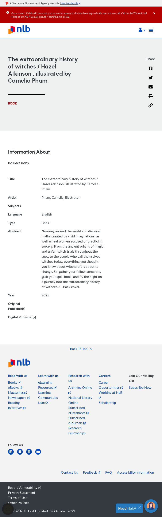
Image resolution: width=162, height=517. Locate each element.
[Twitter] (150, 80)
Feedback (91, 472)
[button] (142, 30)
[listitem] (17, 376)
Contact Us (69, 472)
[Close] (157, 10)
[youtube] (39, 454)
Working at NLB (110, 394)
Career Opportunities (111, 385)
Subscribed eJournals (77, 420)
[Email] (150, 89)
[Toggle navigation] (151, 30)
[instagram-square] (30, 454)
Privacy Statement (21, 492)
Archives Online (80, 389)
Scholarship (107, 402)
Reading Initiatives (17, 405)
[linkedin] (12, 454)
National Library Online (80, 400)
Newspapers (19, 397)
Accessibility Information (135, 472)
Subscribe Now (140, 387)
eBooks (15, 387)
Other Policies (18, 502)
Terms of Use (17, 497)
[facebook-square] (21, 454)
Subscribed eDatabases (78, 410)
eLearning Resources (47, 385)
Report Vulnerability (24, 487)
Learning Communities (48, 395)
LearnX (43, 402)
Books (14, 382)
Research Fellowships (77, 430)
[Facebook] (150, 71)
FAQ (108, 472)
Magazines (17, 392)
